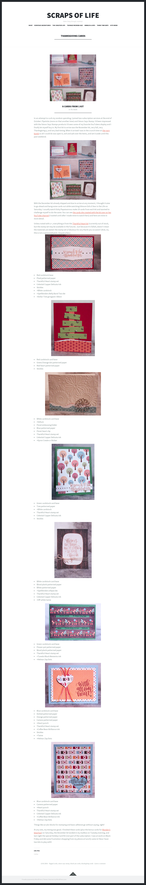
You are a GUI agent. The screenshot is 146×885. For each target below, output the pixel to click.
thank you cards (75, 864)
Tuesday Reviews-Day (75, 25)
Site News (114, 25)
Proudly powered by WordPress (32, 879)
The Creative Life (58, 25)
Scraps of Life (73, 15)
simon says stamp (64, 864)
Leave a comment (100, 864)
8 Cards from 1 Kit (73, 106)
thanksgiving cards (87, 864)
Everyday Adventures (42, 25)
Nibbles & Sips (90, 25)
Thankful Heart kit (80, 223)
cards (55, 864)
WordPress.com (61, 879)
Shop (30, 25)
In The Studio (73, 109)
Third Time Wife (102, 25)
